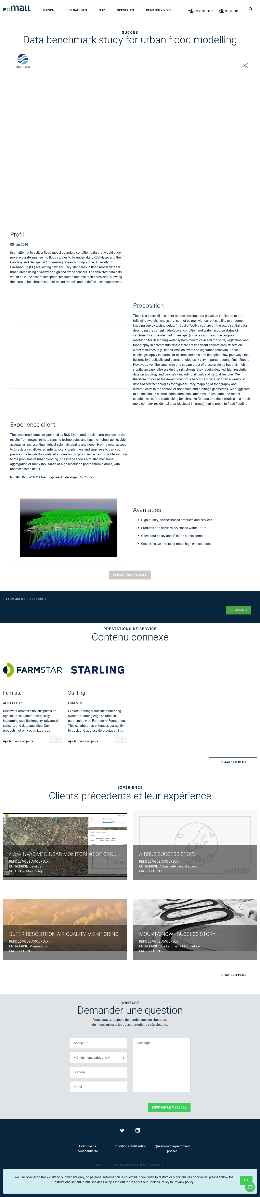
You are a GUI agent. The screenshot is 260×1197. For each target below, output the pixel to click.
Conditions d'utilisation (130, 1146)
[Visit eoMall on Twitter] (122, 1131)
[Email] (98, 1087)
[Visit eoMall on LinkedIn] (137, 1131)
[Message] (162, 1064)
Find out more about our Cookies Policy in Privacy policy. (153, 1182)
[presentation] (100, 1104)
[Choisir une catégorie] (98, 1057)
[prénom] (98, 1072)
